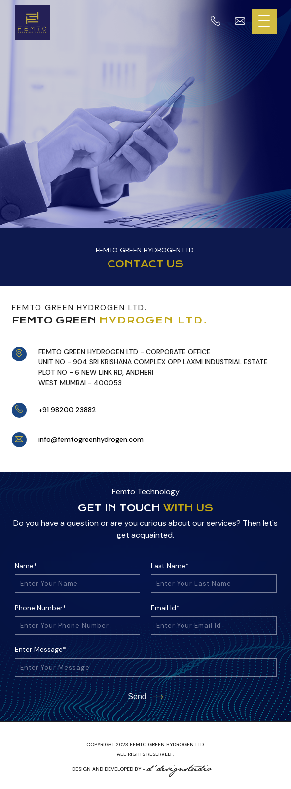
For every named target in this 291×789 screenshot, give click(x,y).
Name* (26, 565)
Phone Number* (40, 607)
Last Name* (170, 565)
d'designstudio (179, 769)
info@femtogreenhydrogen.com (91, 439)
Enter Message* (40, 649)
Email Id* (165, 607)
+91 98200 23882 (67, 409)
